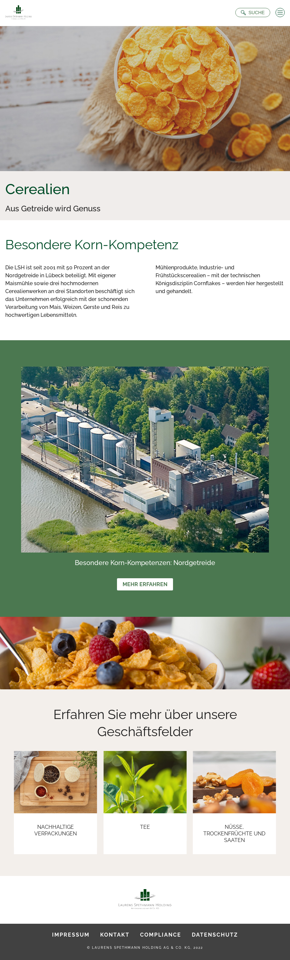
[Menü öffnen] (280, 12)
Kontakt (115, 935)
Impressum (71, 935)
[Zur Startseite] (18, 13)
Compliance (160, 935)
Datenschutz (215, 935)
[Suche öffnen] (252, 12)
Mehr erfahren (145, 584)
